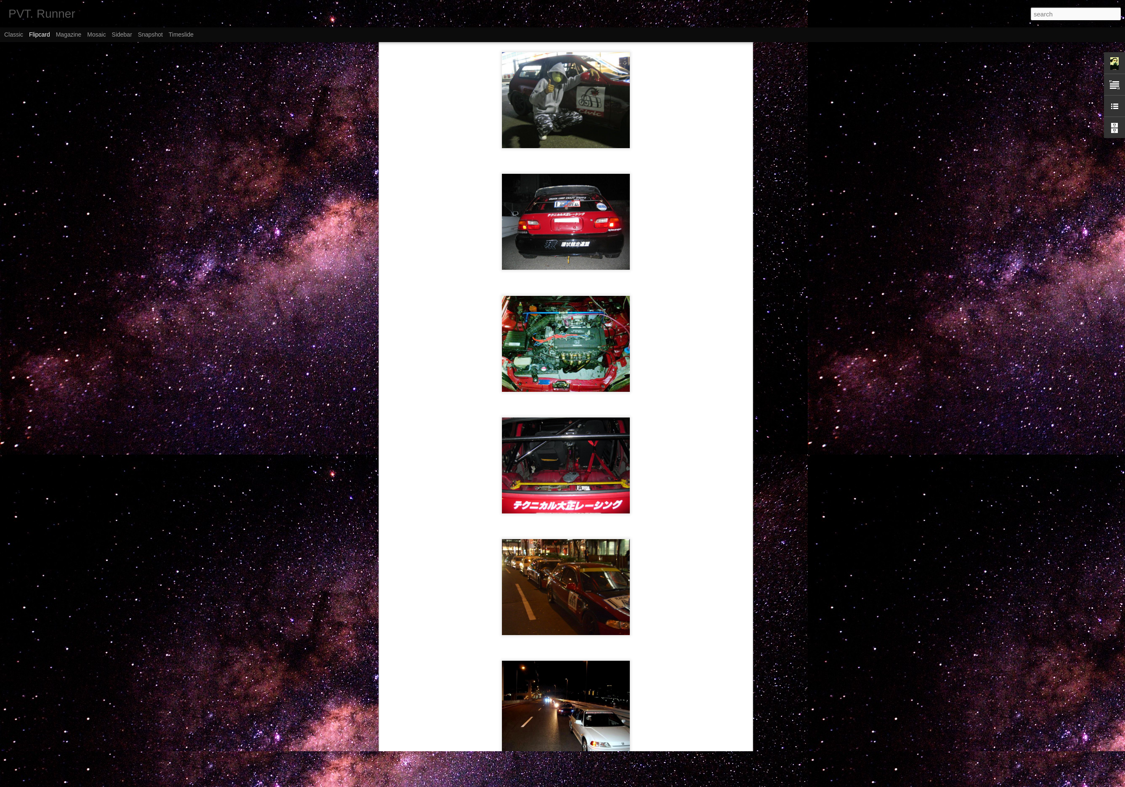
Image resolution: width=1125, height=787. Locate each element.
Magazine (69, 34)
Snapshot (150, 34)
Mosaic (96, 34)
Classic (13, 34)
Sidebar (122, 34)
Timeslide (181, 34)
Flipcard (39, 34)
